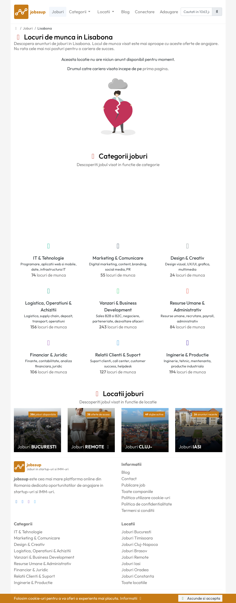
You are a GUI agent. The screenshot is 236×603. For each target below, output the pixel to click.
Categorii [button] (78, 11)
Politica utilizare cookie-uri (145, 497)
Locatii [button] (104, 11)
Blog (125, 11)
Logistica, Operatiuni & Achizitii (48, 306)
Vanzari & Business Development (118, 306)
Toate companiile (137, 491)
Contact (129, 478)
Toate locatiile (134, 582)
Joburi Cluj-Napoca (139, 544)
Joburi (58, 11)
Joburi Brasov (134, 550)
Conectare (144, 11)
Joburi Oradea (135, 569)
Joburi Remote (135, 557)
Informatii (131, 598)
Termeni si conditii (137, 510)
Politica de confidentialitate (146, 504)
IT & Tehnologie (48, 258)
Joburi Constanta (137, 576)
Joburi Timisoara (137, 538)
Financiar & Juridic (48, 355)
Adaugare (169, 11)
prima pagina (155, 68)
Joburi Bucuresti (136, 531)
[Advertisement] (118, 204)
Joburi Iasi (130, 563)
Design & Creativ (187, 258)
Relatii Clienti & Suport (118, 355)
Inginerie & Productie (187, 355)
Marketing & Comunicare (118, 258)
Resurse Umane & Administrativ (187, 306)
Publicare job (133, 485)
